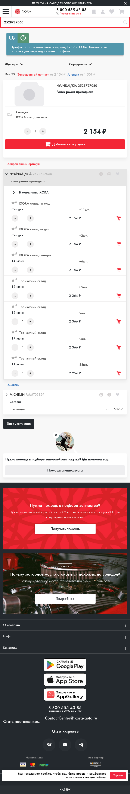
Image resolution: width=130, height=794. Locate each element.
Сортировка (80, 64)
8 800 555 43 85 (71, 9)
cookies (46, 773)
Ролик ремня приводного (74, 92)
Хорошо (118, 775)
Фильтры (14, 64)
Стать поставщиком (21, 721)
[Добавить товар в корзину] (119, 218)
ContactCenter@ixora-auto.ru (71, 718)
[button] (65, 177)
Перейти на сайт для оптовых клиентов (62, 3)
